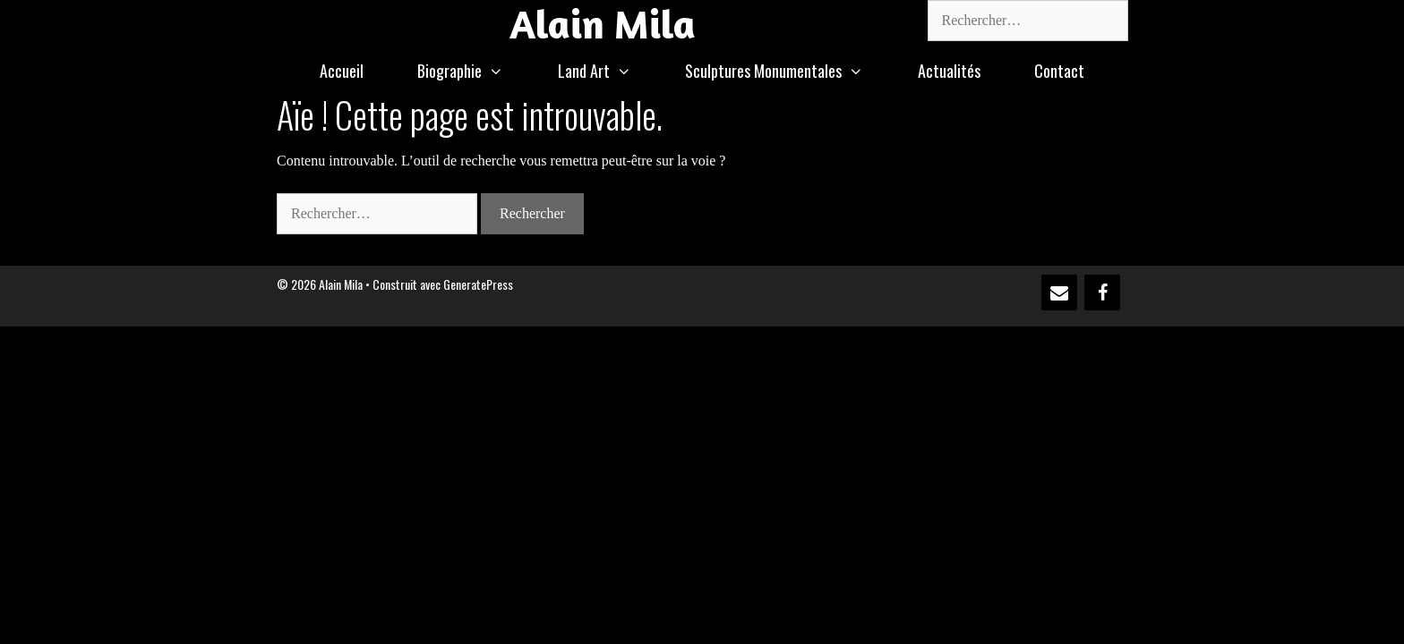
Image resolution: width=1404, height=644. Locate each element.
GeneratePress (478, 284)
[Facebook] (1102, 292)
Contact (1059, 70)
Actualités (949, 70)
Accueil (342, 70)
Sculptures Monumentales (787, 70)
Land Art (608, 70)
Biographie (473, 70)
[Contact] (1059, 292)
